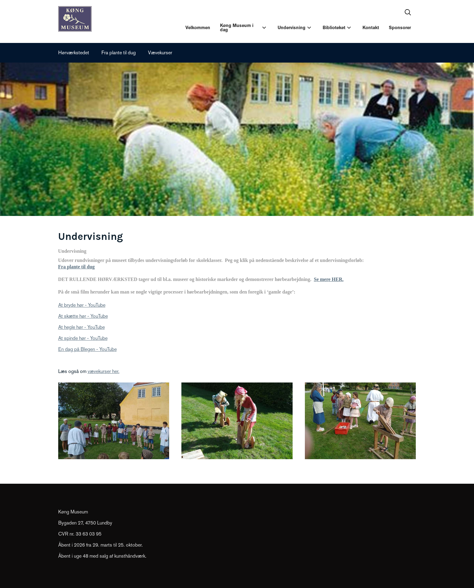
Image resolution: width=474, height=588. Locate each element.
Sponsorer (400, 27)
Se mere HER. (328, 279)
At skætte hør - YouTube (83, 316)
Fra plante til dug (118, 52)
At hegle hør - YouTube (81, 327)
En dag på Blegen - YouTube (87, 349)
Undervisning (291, 27)
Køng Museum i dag (236, 28)
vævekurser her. (103, 371)
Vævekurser (160, 52)
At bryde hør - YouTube (81, 305)
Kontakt (370, 27)
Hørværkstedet (73, 52)
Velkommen (197, 27)
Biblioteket (334, 27)
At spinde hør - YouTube (83, 338)
